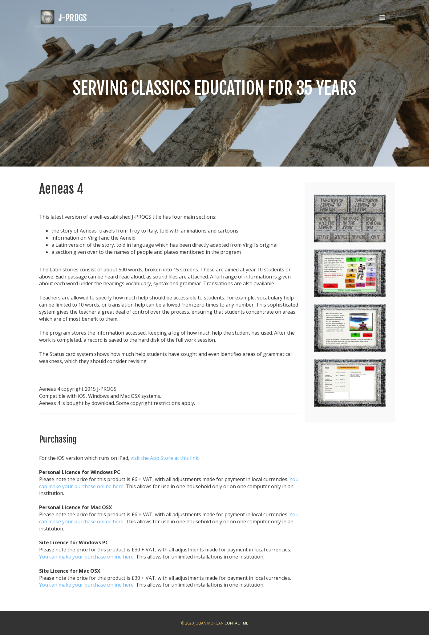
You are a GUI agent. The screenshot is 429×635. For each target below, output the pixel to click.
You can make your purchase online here (86, 556)
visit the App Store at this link (164, 458)
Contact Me (236, 623)
